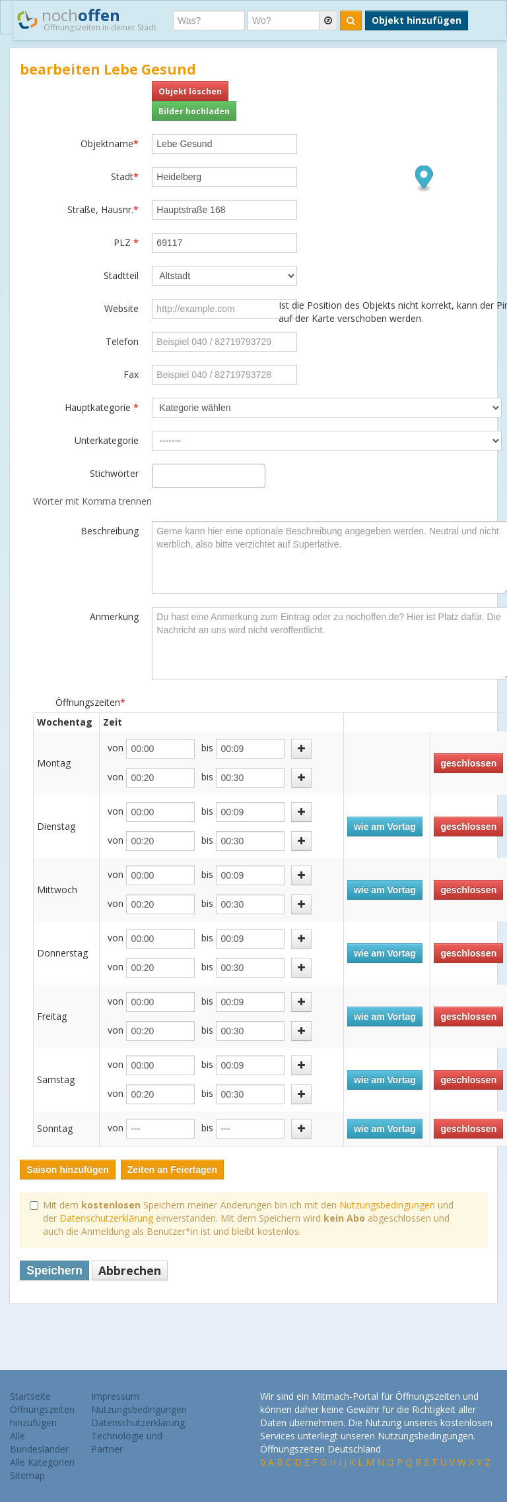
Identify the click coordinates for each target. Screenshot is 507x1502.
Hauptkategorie (102, 407)
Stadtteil (121, 275)
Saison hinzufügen (67, 1169)
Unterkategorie (107, 440)
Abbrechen (129, 1270)
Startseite (30, 1396)
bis (207, 747)
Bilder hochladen (194, 111)
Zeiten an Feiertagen (172, 1169)
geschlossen (468, 763)
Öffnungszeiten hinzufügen (42, 1416)
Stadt (125, 176)
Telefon (122, 341)
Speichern (54, 1270)
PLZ (126, 242)
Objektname (110, 143)
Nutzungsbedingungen (387, 1205)
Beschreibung (110, 530)
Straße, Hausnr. (103, 209)
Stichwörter (114, 473)
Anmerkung (114, 616)
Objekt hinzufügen (416, 20)
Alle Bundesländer (39, 1442)
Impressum (115, 1396)
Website (121, 308)
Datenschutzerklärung (106, 1218)
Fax (131, 374)
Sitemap (27, 1475)
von (115, 747)
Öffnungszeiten (90, 702)
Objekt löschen (190, 91)
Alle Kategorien (42, 1462)
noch (86, 19)
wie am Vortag (385, 826)
